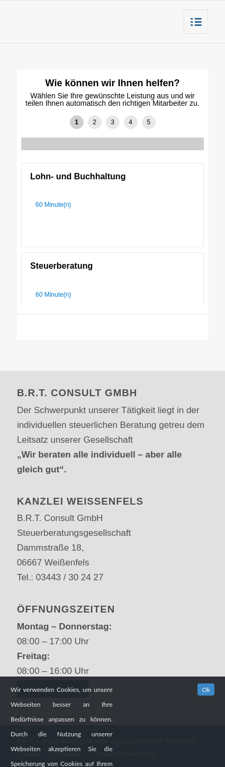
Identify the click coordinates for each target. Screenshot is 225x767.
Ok (206, 702)
